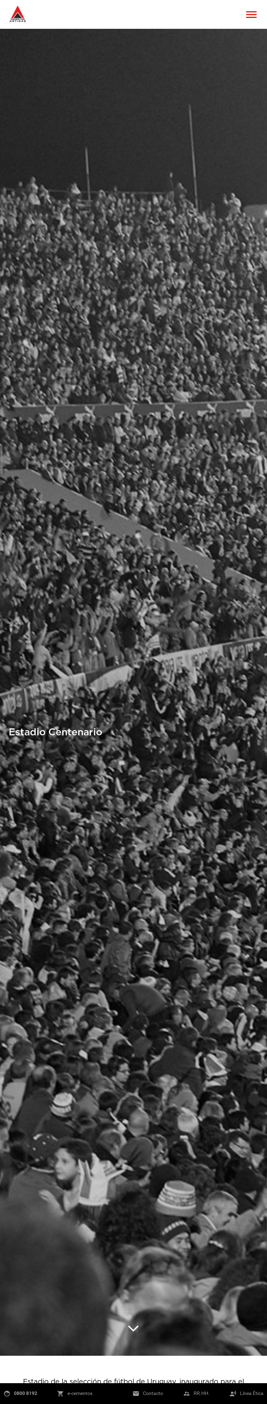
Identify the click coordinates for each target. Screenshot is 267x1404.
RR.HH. (202, 1393)
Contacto (153, 1393)
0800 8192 (25, 1393)
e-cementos (79, 1393)
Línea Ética (252, 1393)
